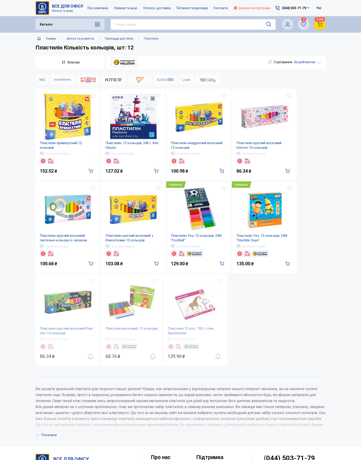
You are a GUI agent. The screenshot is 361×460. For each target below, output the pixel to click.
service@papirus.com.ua (287, 405)
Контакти (221, 8)
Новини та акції (125, 8)
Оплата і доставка (157, 8)
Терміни (203, 433)
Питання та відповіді (192, 8)
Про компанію (97, 8)
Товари (51, 38)
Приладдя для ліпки (119, 38)
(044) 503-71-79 (289, 395)
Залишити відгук (54, 156)
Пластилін (151, 38)
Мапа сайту (160, 433)
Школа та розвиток (80, 38)
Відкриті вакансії (165, 442)
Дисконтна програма (252, 8)
